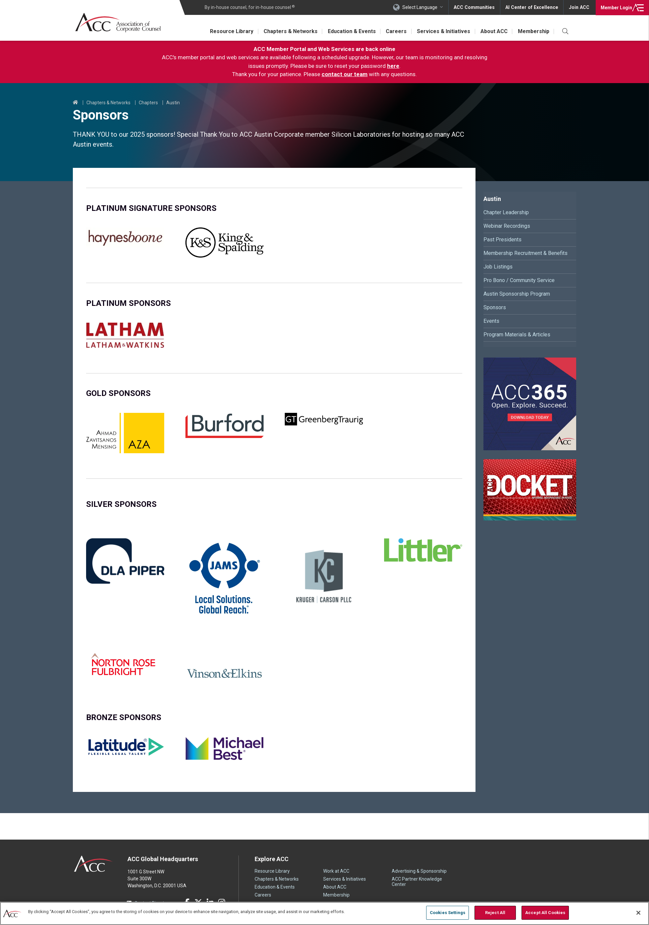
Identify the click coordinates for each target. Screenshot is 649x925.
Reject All (495, 912)
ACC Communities (476, 7)
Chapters (148, 102)
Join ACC (579, 7)
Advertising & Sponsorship (419, 871)
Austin (173, 102)
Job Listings (498, 267)
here (393, 66)
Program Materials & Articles (516, 334)
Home (75, 102)
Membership (533, 31)
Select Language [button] (422, 7)
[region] (324, 913)
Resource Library (229, 31)
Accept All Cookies (545, 912)
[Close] (638, 912)
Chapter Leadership (506, 212)
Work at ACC (336, 871)
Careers (394, 31)
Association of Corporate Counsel (118, 22)
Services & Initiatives (442, 31)
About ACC (493, 31)
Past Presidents (502, 239)
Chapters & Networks (288, 31)
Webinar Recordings (506, 226)
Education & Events (350, 31)
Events (491, 321)
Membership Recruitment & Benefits (525, 253)
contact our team (345, 74)
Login (616, 7)
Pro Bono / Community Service (519, 280)
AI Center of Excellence (533, 7)
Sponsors (494, 307)
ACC (93, 863)
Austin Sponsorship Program (516, 294)
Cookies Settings (447, 912)
